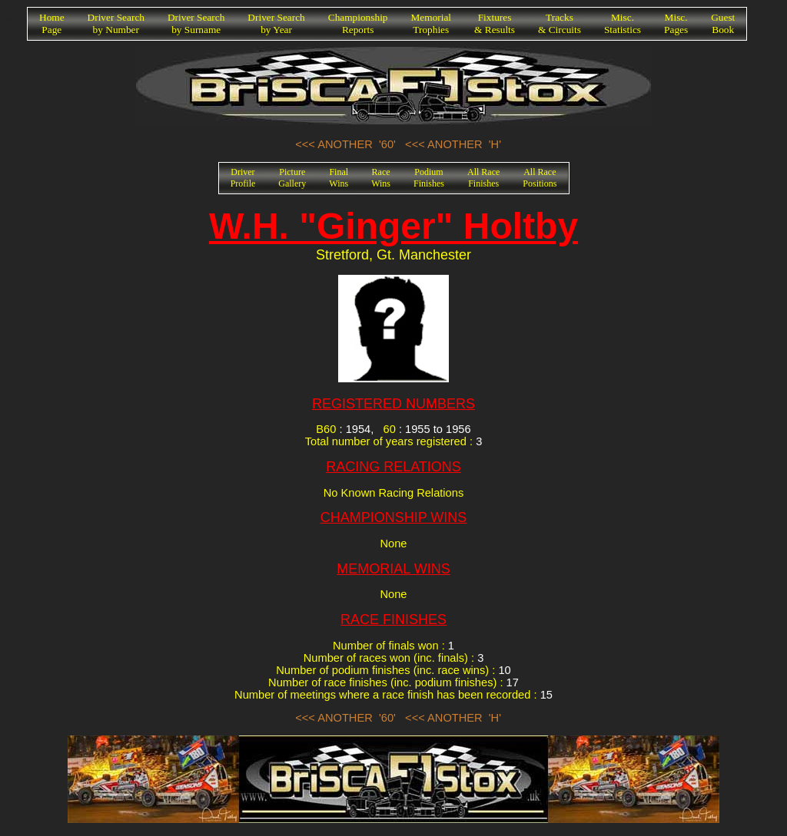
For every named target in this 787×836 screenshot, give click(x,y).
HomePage (52, 23)
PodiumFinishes (428, 178)
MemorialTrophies (431, 23)
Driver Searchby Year (275, 23)
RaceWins (380, 178)
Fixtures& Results (494, 23)
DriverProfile (243, 178)
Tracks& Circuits (559, 23)
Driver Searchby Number (116, 23)
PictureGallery (292, 178)
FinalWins (338, 178)
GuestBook (723, 23)
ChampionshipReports (358, 23)
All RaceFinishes (483, 178)
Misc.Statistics (622, 23)
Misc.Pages (676, 23)
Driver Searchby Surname (196, 23)
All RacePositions (539, 178)
